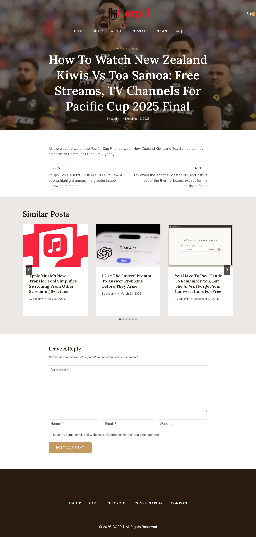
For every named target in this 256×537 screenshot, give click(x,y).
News (162, 31)
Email (110, 424)
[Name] (73, 423)
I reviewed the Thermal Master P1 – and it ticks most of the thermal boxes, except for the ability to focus (169, 176)
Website (166, 424)
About (117, 31)
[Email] (128, 423)
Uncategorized (128, 48)
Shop (98, 31)
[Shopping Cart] (248, 14)
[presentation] (55, 245)
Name (56, 424)
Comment (59, 370)
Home (79, 31)
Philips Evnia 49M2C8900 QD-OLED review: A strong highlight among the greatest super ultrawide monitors (87, 176)
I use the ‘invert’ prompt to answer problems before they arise (127, 281)
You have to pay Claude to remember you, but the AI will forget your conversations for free (198, 283)
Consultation (149, 503)
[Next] (227, 270)
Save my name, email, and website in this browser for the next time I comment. (107, 435)
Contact (140, 31)
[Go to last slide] (29, 270)
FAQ (178, 31)
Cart (93, 503)
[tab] (120, 319)
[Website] (182, 423)
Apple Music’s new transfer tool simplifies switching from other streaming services (53, 283)
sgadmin (116, 118)
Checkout (116, 503)
